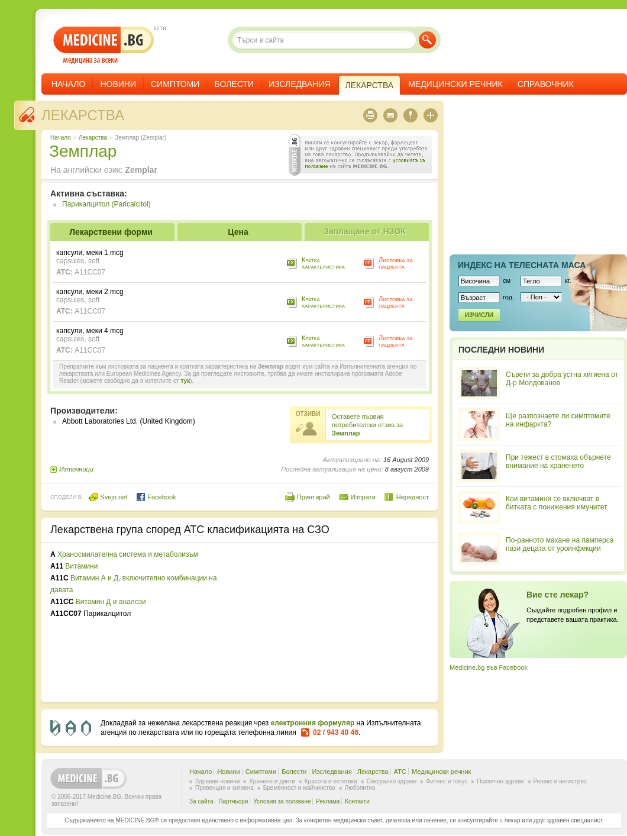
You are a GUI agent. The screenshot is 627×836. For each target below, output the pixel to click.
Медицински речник (455, 84)
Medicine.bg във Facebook (489, 667)
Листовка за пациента (396, 263)
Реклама (328, 801)
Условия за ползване (282, 801)
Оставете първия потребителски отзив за (367, 425)
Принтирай (313, 497)
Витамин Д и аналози (111, 602)
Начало (68, 84)
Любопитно (360, 788)
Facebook (156, 497)
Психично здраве (500, 781)
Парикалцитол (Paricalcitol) (106, 204)
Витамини (81, 566)
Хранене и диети (272, 781)
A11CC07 (90, 272)
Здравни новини (217, 781)
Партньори (233, 801)
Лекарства (82, 115)
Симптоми (175, 84)
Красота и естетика (331, 781)
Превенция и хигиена (224, 788)
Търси (427, 40)
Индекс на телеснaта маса (522, 265)
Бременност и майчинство (299, 788)
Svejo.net (108, 497)
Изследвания (300, 84)
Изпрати (363, 497)
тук (185, 380)
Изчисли (479, 315)
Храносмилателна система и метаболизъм (127, 554)
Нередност (412, 497)
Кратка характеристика (323, 263)
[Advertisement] (322, 622)
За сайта (201, 801)
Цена (238, 232)
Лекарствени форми (111, 232)
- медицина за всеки (103, 45)
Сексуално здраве (392, 781)
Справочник (546, 84)
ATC (400, 771)
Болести (234, 84)
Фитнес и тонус (446, 781)
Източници (76, 469)
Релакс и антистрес (560, 781)
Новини (118, 84)
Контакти (357, 801)
